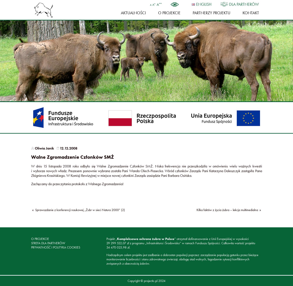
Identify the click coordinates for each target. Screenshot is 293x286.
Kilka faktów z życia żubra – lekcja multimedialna (227, 210)
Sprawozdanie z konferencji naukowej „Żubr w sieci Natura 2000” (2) (80, 210)
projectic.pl (150, 281)
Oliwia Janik (44, 148)
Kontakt (251, 12)
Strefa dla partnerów (48, 243)
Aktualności (133, 12)
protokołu (78, 184)
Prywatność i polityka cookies (55, 247)
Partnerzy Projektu (211, 12)
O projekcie (169, 12)
